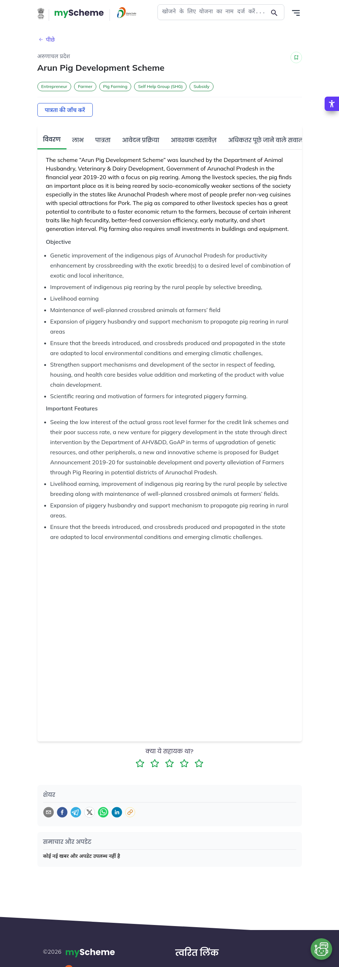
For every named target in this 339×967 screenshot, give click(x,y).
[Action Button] (79, 13)
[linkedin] (116, 789)
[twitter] (89, 789)
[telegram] (75, 789)
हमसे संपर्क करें (198, 961)
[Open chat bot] (321, 949)
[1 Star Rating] (140, 740)
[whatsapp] (103, 789)
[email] (48, 789)
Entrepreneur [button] (54, 86)
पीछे (46, 39)
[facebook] (62, 789)
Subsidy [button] (201, 86)
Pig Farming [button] (115, 86)
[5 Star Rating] (198, 740)
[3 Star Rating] (169, 740)
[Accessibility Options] (332, 104)
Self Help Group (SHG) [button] (160, 86)
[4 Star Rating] (184, 740)
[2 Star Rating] (154, 740)
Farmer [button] (85, 86)
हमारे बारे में (195, 948)
